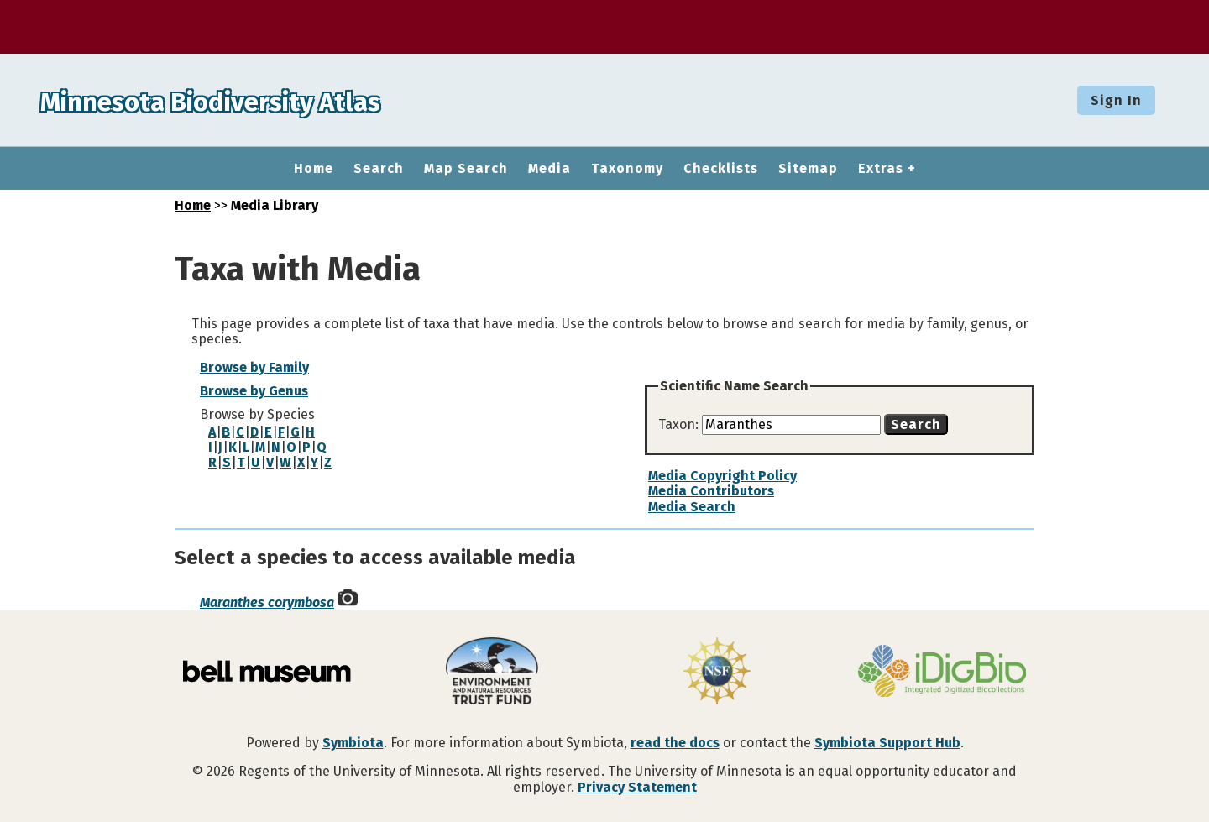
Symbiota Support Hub (887, 743)
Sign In (1116, 100)
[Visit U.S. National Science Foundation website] (717, 672)
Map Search (466, 168)
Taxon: (680, 424)
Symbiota (353, 743)
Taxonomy (627, 168)
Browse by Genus (254, 391)
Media (549, 168)
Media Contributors (711, 491)
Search (378, 168)
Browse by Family (254, 367)
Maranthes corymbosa (267, 602)
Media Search (691, 507)
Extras (880, 168)
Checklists (720, 168)
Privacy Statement (637, 787)
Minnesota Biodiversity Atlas (261, 100)
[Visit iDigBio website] (942, 672)
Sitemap (808, 168)
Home (313, 168)
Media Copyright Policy (722, 476)
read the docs (675, 743)
